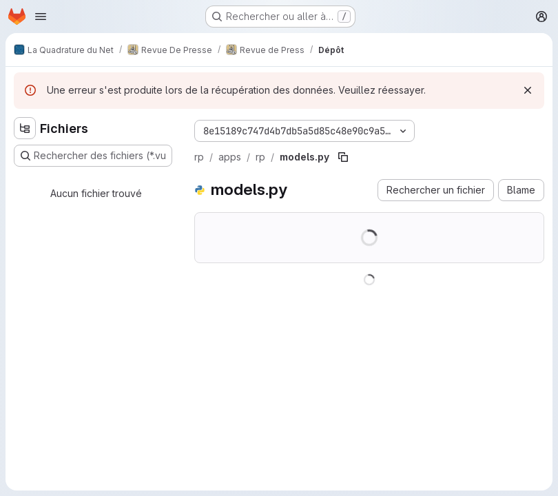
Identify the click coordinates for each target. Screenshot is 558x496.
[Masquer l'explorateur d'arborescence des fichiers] (25, 128)
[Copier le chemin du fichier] (343, 157)
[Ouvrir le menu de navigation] (41, 17)
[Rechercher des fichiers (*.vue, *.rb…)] (93, 156)
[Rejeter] (527, 90)
